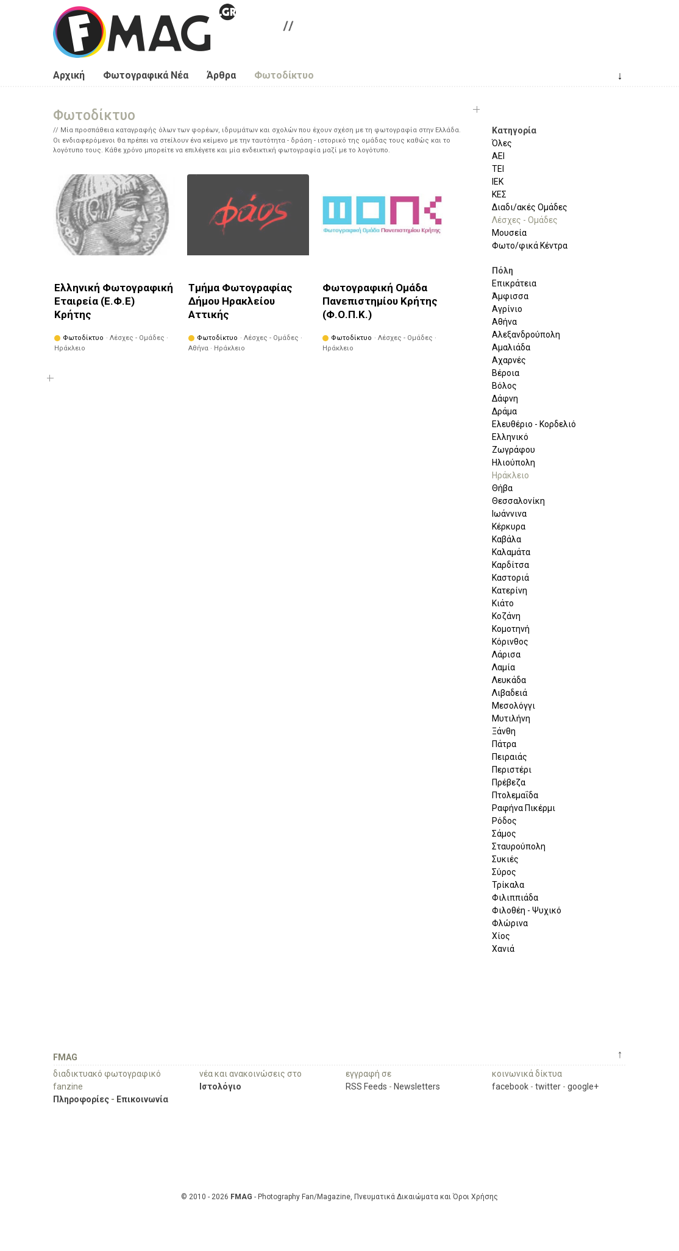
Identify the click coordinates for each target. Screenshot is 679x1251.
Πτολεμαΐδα (515, 795)
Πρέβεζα (508, 782)
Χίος (501, 936)
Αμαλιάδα (511, 347)
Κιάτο (503, 603)
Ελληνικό (510, 437)
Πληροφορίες (81, 1099)
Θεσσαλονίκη (518, 501)
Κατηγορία (514, 130)
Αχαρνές (509, 360)
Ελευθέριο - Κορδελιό (534, 424)
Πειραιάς (509, 757)
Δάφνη (505, 398)
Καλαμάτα (511, 552)
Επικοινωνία (142, 1099)
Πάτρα (504, 744)
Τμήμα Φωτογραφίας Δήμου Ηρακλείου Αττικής (240, 301)
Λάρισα (506, 654)
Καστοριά (510, 578)
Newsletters (417, 1086)
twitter (548, 1086)
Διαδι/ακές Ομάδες (529, 207)
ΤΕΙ (498, 169)
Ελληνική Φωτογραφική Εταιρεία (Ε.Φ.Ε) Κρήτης (113, 301)
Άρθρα (221, 75)
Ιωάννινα (509, 514)
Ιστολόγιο (220, 1086)
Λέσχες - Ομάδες (525, 220)
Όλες (502, 143)
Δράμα (504, 411)
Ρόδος (504, 821)
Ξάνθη (504, 731)
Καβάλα (506, 539)
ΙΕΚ (497, 181)
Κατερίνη (509, 590)
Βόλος (504, 386)
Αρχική (69, 75)
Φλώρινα (510, 923)
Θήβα (502, 488)
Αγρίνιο (507, 309)
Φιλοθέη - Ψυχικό (526, 910)
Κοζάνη (506, 616)
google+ (583, 1086)
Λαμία (503, 667)
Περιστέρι (511, 769)
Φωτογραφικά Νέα (145, 75)
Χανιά (503, 949)
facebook (510, 1086)
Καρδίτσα (510, 565)
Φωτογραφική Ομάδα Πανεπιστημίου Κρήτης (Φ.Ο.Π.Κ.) (380, 301)
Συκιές (505, 859)
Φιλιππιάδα (515, 897)
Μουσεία (509, 233)
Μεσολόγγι (513, 706)
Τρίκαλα (508, 885)
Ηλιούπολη (513, 462)
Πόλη (502, 270)
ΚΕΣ (499, 194)
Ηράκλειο (510, 475)
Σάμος (504, 833)
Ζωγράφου (513, 450)
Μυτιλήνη (511, 718)
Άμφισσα (510, 296)
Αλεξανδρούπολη (526, 334)
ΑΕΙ (498, 156)
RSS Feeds (366, 1086)
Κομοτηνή (511, 629)
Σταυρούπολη (519, 846)
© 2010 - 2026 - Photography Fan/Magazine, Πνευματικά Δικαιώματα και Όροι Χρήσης (339, 1197)
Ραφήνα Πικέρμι (523, 808)
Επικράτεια (514, 283)
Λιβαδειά (509, 693)
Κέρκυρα (508, 526)
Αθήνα (504, 322)
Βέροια (505, 373)
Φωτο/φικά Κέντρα (529, 245)
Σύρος (504, 872)
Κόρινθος (510, 642)
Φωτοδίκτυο (284, 75)
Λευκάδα (509, 680)
